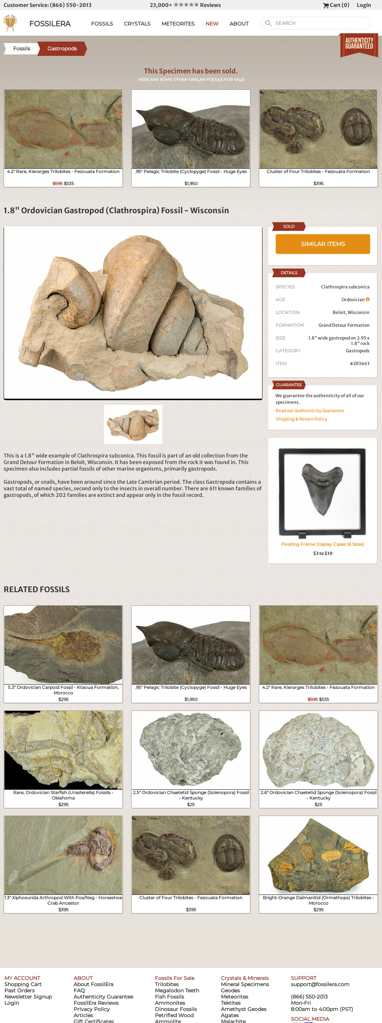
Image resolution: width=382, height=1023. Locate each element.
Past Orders (19, 990)
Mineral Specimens (245, 984)
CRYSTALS (137, 23)
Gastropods (358, 350)
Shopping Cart (23, 984)
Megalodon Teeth (177, 990)
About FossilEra (93, 984)
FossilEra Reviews (96, 1003)
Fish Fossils (169, 996)
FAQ (79, 990)
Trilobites (167, 984)
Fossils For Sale (174, 978)
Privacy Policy (92, 1009)
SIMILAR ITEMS (323, 244)
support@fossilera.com (320, 984)
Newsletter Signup (28, 996)
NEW (212, 23)
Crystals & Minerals (245, 978)
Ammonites (170, 1003)
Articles (83, 1015)
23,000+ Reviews (185, 5)
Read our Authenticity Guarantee (310, 410)
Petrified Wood (174, 1015)
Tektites (231, 1003)
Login (364, 5)
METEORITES (178, 23)
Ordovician (356, 299)
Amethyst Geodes (243, 1009)
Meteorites (234, 996)
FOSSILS (102, 23)
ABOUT (239, 23)
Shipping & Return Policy (301, 419)
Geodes (230, 990)
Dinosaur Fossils (176, 1009)
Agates (230, 1015)
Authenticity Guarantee (103, 996)
